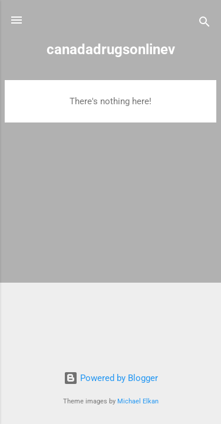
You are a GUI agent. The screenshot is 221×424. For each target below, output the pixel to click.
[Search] (204, 24)
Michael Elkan (138, 401)
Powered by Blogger (111, 378)
